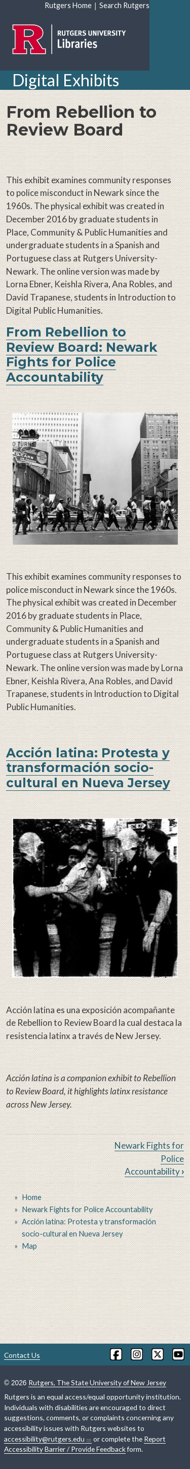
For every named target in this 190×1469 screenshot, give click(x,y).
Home (32, 1197)
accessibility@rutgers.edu (48, 1439)
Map (29, 1246)
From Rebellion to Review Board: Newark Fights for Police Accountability (81, 354)
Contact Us (22, 1355)
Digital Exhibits (65, 80)
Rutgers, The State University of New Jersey (97, 1382)
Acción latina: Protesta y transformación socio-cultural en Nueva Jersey (88, 767)
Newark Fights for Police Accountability (87, 1209)
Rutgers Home (68, 5)
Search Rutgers (124, 5)
